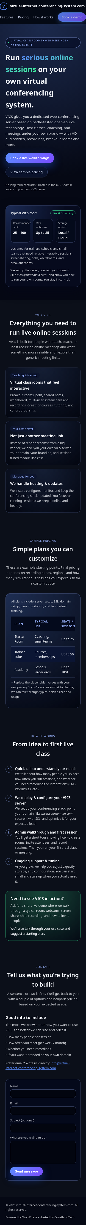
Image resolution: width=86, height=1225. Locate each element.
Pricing (23, 17)
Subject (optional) (22, 1120)
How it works (43, 17)
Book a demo (72, 17)
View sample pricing (27, 172)
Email (14, 1103)
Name (14, 1086)
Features (6, 17)
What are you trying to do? (28, 1137)
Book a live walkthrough (29, 158)
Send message (26, 1175)
